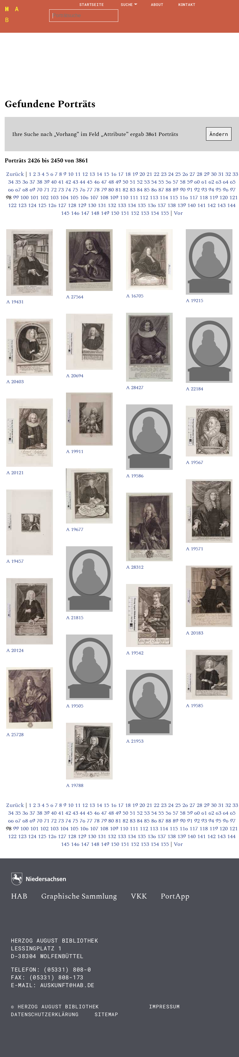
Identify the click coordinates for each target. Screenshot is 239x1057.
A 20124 (15, 650)
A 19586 (134, 476)
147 (86, 213)
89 (176, 190)
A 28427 (134, 387)
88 (169, 190)
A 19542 (134, 653)
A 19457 (15, 561)
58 (183, 182)
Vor (178, 213)
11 (78, 174)
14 (100, 174)
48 (111, 182)
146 (76, 213)
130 (93, 205)
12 (85, 174)
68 (26, 190)
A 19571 (194, 549)
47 (104, 182)
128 (73, 205)
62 (212, 182)
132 (113, 205)
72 (54, 190)
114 (165, 197)
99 (16, 197)
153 (146, 213)
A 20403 (15, 381)
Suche (127, 4)
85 (147, 190)
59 (190, 182)
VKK (139, 896)
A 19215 (194, 300)
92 (197, 190)
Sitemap (106, 1014)
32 (228, 174)
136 (152, 205)
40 (54, 182)
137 (162, 205)
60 (197, 182)
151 (126, 213)
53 (147, 182)
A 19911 (74, 451)
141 (202, 205)
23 (164, 174)
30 (214, 174)
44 (83, 182)
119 (214, 197)
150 (116, 213)
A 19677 (74, 529)
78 (97, 190)
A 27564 (74, 297)
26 (186, 174)
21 (150, 174)
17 (121, 174)
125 (43, 205)
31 (221, 174)
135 (143, 205)
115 (175, 197)
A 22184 (194, 389)
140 (192, 205)
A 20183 (194, 633)
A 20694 (74, 375)
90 (183, 190)
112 (145, 197)
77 (90, 190)
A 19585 (194, 705)
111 (135, 197)
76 (83, 190)
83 (133, 190)
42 (69, 182)
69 (33, 190)
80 (111, 190)
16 (114, 174)
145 (66, 213)
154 (156, 213)
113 (155, 197)
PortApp (175, 896)
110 (125, 197)
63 (219, 182)
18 (128, 174)
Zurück (15, 174)
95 (219, 190)
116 (185, 197)
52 (140, 182)
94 (212, 190)
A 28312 (134, 567)
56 (169, 182)
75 (76, 190)
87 (162, 190)
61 (205, 182)
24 (171, 174)
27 (193, 174)
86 (154, 190)
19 (135, 174)
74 (69, 190)
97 (233, 190)
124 (33, 205)
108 (105, 197)
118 (204, 197)
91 (190, 190)
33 (235, 174)
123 (23, 205)
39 (47, 182)
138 (172, 205)
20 (143, 174)
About (157, 4)
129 (83, 205)
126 (53, 205)
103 (55, 197)
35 (18, 182)
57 (176, 182)
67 (18, 190)
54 (154, 182)
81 (119, 190)
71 (47, 190)
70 (40, 190)
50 (126, 182)
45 (90, 182)
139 (182, 205)
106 (85, 197)
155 (166, 213)
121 (233, 197)
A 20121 (15, 472)
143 (222, 205)
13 (92, 174)
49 (119, 182)
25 (178, 174)
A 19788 (74, 785)
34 (11, 182)
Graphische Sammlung (79, 896)
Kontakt (186, 4)
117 (194, 197)
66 (11, 190)
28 (200, 174)
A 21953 (134, 741)
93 (205, 190)
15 (107, 174)
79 (104, 190)
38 (40, 182)
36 (26, 182)
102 (45, 197)
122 (13, 205)
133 (123, 205)
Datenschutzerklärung (45, 1014)
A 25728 (15, 734)
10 (71, 174)
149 (106, 213)
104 (65, 197)
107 (95, 197)
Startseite (91, 4)
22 (157, 174)
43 (76, 182)
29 (207, 174)
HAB (19, 896)
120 (224, 197)
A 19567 (194, 462)
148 (96, 213)
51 (133, 182)
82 (126, 190)
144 (231, 205)
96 (226, 190)
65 (233, 182)
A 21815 (74, 617)
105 (75, 197)
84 (140, 190)
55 (162, 182)
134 (133, 205)
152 (136, 213)
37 (33, 182)
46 (97, 182)
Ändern (218, 134)
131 (103, 205)
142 (212, 205)
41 (61, 182)
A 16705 (134, 296)
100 (25, 197)
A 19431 (15, 302)
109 (115, 197)
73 (61, 190)
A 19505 (74, 706)
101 (35, 197)
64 (226, 182)
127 (63, 205)
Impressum (164, 1006)
